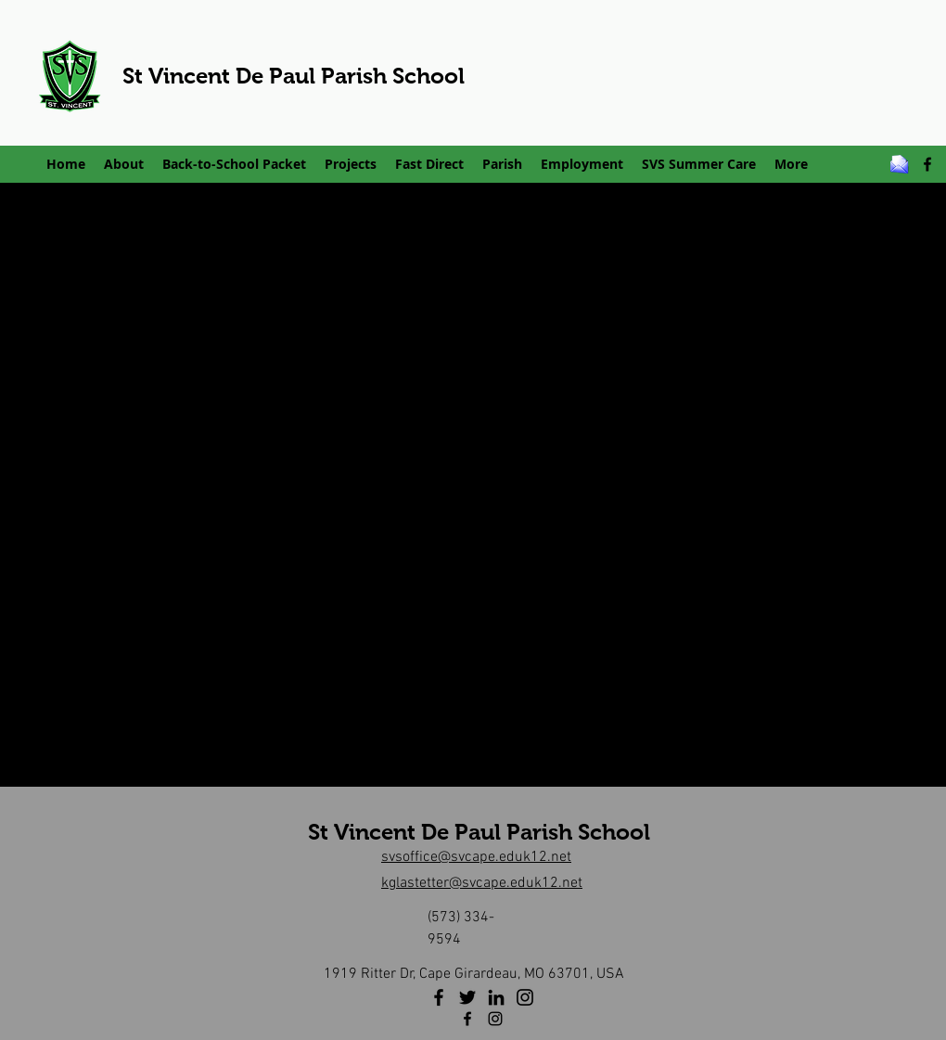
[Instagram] (525, 997)
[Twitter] (467, 997)
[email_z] (899, 164)
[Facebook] (439, 997)
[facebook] (927, 164)
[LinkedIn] (496, 997)
